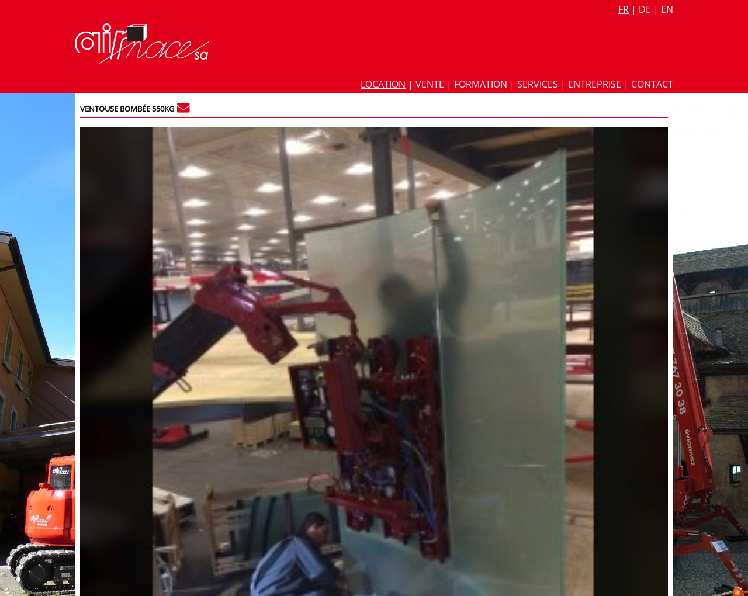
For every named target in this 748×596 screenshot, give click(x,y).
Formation (480, 84)
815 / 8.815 (641, 135)
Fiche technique (515, 151)
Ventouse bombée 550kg (127, 108)
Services (537, 84)
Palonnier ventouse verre (531, 218)
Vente (429, 84)
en (667, 9)
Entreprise (594, 84)
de (645, 9)
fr (623, 9)
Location (383, 84)
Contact (652, 84)
